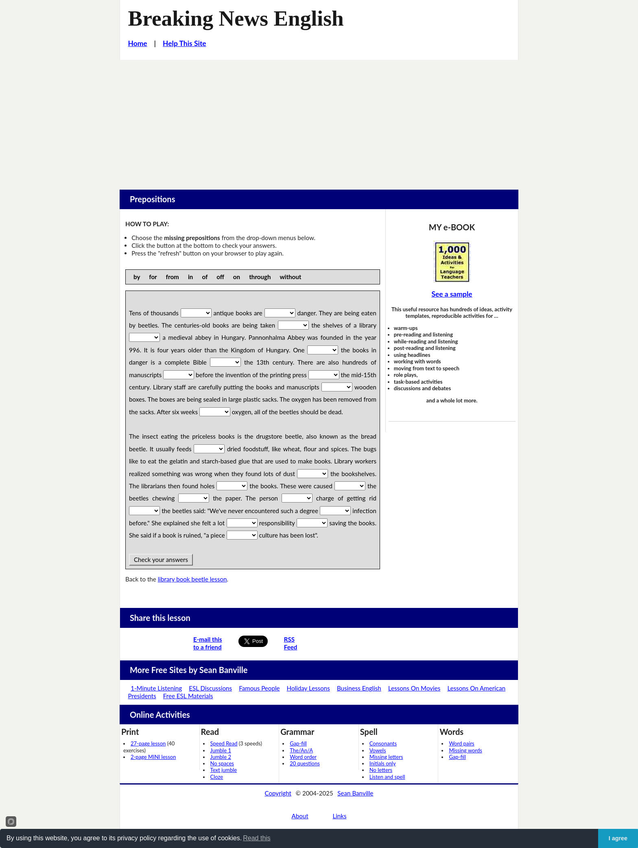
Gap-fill (298, 743)
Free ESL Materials (188, 695)
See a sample (451, 294)
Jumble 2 (220, 757)
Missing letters (386, 757)
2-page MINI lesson (153, 757)
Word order (303, 757)
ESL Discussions (210, 688)
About (299, 816)
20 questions (305, 763)
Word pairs (461, 743)
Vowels (377, 750)
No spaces (222, 763)
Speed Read (224, 743)
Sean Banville (355, 793)
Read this (257, 838)
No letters (380, 770)
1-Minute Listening (156, 688)
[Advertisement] (319, 121)
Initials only (382, 763)
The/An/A (301, 750)
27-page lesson (148, 743)
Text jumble (223, 770)
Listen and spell (387, 777)
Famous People (259, 688)
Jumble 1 (220, 750)
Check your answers (161, 559)
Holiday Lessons (308, 688)
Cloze (216, 777)
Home (137, 43)
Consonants (383, 743)
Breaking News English (236, 18)
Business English (359, 688)
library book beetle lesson (192, 579)
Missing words (465, 750)
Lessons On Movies (414, 688)
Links (339, 816)
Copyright (277, 793)
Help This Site (184, 43)
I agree (618, 838)
